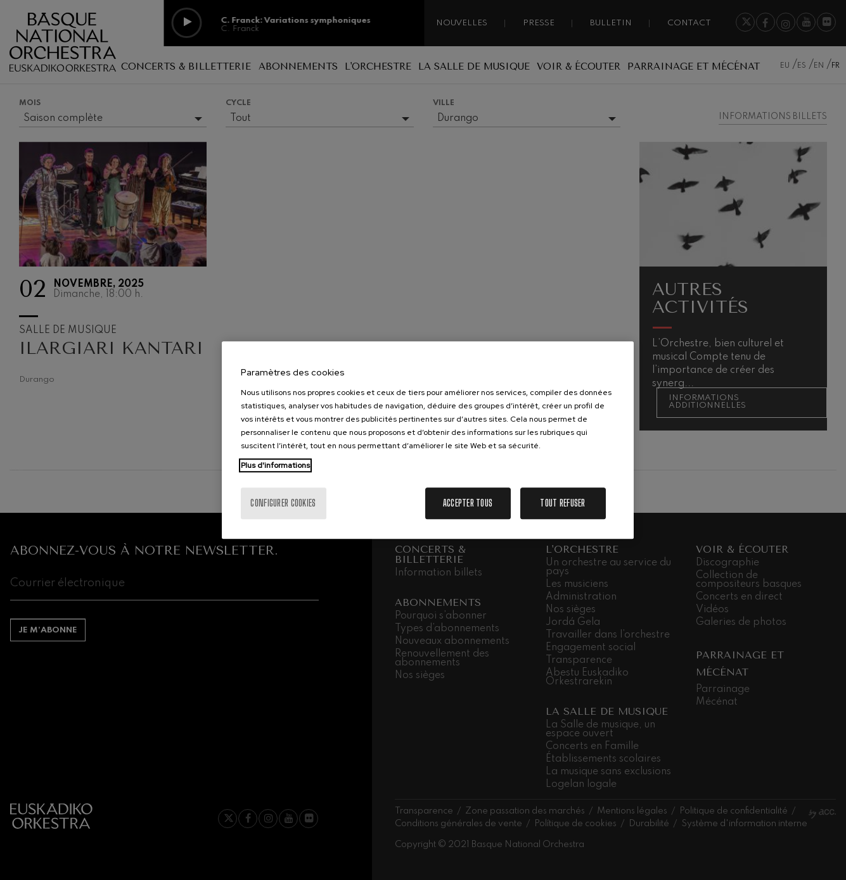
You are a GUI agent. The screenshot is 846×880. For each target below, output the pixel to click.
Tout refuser (562, 503)
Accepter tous (468, 503)
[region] (428, 440)
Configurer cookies (283, 503)
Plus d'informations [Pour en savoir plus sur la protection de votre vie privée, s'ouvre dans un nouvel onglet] (275, 465)
